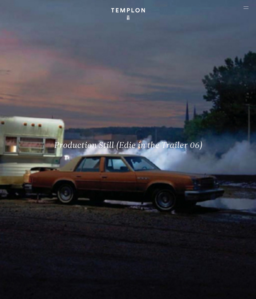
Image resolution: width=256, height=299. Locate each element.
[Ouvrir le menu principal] (246, 7)
